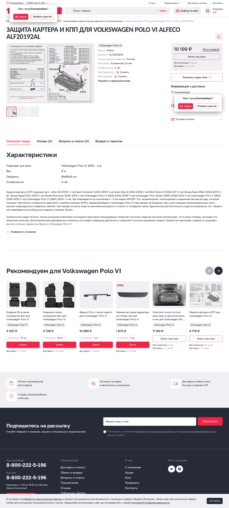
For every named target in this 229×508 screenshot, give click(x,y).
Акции (129, 472)
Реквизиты (132, 483)
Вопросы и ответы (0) (74, 141)
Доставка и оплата (197, 3)
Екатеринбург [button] (17, 3)
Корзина (218, 8)
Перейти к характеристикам (114, 80)
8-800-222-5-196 (26, 465)
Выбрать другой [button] (42, 16)
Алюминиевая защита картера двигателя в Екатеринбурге (93, 21)
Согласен (214, 500)
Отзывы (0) (44, 141)
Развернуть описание (23, 231)
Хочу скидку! (211, 49)
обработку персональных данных (42, 499)
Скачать (124, 72)
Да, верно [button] (21, 16)
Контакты (218, 3)
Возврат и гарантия (108, 141)
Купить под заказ (197, 56)
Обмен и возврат (72, 472)
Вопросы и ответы (73, 477)
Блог (128, 477)
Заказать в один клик (197, 77)
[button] (218, 271)
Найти (163, 10)
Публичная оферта (73, 493)
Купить (23, 344)
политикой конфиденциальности (197, 431)
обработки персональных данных (155, 431)
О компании (133, 467)
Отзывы (66, 488)
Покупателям (69, 483)
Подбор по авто (187, 10)
